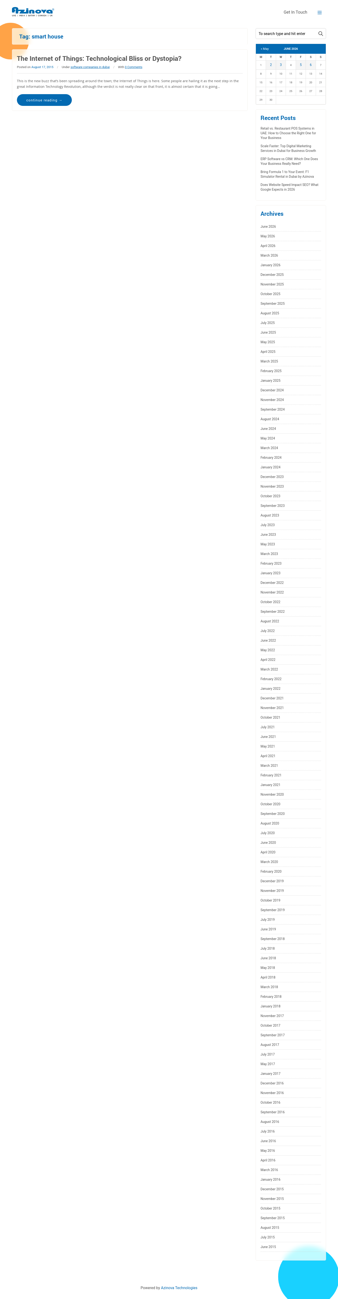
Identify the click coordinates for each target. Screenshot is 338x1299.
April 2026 (268, 246)
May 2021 (268, 746)
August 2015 (270, 1228)
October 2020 (270, 804)
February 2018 (271, 996)
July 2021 (268, 727)
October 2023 (270, 496)
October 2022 (270, 602)
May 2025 (268, 342)
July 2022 (268, 631)
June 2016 (268, 1141)
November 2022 (272, 592)
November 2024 (272, 400)
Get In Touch (295, 12)
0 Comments (133, 67)
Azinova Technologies (179, 1288)
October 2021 (270, 717)
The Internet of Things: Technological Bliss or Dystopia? (99, 58)
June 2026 (268, 226)
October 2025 (270, 294)
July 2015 (268, 1237)
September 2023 (273, 506)
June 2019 (268, 929)
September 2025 (273, 303)
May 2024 (268, 438)
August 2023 (270, 515)
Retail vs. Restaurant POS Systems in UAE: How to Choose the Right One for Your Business (288, 133)
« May (265, 48)
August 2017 (270, 1045)
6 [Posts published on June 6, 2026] (311, 65)
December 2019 (272, 881)
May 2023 (268, 544)
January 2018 (270, 1006)
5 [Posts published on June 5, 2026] (301, 65)
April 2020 (268, 852)
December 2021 (272, 698)
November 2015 (272, 1199)
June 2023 (268, 534)
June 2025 (268, 332)
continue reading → (44, 100)
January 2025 (270, 380)
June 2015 (268, 1247)
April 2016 (268, 1160)
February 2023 (271, 563)
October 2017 (270, 1025)
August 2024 (270, 419)
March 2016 (269, 1170)
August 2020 (270, 823)
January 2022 (270, 688)
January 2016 (270, 1179)
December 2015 (272, 1189)
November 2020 (272, 794)
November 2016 (272, 1093)
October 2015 (270, 1208)
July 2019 (268, 919)
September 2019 (273, 910)
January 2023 (270, 573)
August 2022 (270, 621)
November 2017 (272, 1016)
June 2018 (268, 958)
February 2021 (271, 775)
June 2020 (268, 842)
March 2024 (269, 448)
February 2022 (271, 679)
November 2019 (272, 891)
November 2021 (272, 708)
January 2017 (270, 1073)
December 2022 (272, 583)
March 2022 (269, 669)
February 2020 (271, 871)
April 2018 (268, 977)
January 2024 (270, 467)
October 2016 (270, 1102)
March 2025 (269, 361)
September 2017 (273, 1035)
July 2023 (268, 525)
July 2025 (268, 323)
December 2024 (272, 390)
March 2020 (269, 862)
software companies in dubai (90, 67)
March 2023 (269, 554)
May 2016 (268, 1151)
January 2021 (270, 785)
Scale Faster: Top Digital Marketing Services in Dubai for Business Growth (288, 148)
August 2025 (270, 313)
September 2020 (273, 814)
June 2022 (268, 640)
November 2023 (272, 486)
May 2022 (268, 650)
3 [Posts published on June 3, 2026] (281, 65)
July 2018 (268, 948)
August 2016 (270, 1122)
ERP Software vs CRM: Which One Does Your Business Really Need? (289, 161)
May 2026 (268, 236)
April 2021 (268, 756)
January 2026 (270, 265)
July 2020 (268, 833)
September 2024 (273, 409)
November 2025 (272, 284)
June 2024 (268, 429)
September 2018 (273, 939)
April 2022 (268, 660)
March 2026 (269, 255)
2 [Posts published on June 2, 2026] (271, 65)
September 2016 (273, 1112)
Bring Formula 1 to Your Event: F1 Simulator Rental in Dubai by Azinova (287, 174)
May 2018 (268, 968)
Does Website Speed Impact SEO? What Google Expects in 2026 (290, 187)
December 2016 (272, 1083)
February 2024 (271, 457)
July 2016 (268, 1131)
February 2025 (271, 371)
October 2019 (270, 900)
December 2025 (272, 275)
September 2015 (273, 1218)
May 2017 (268, 1064)
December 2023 (272, 477)
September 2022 (273, 611)
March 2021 (269, 765)
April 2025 (268, 352)
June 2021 (268, 737)
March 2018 (269, 987)
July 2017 (268, 1054)
